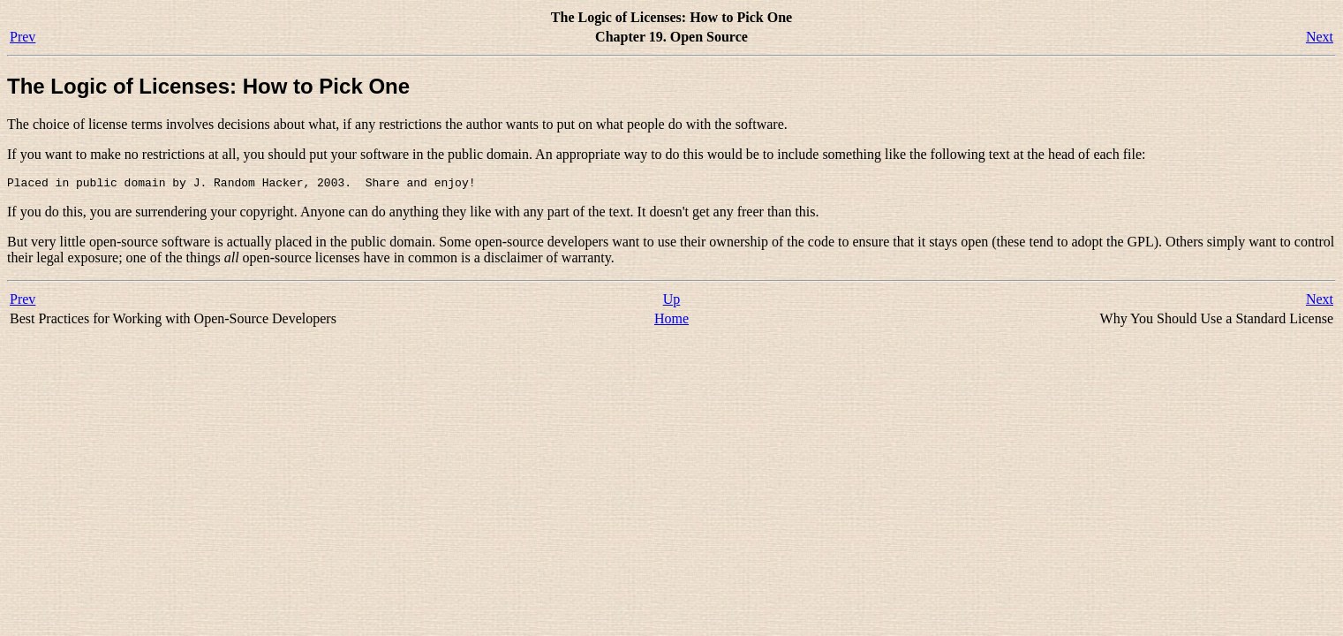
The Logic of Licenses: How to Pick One (208, 86)
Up (672, 301)
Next (1319, 36)
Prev (22, 36)
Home (671, 321)
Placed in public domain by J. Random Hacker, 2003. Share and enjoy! (241, 185)
